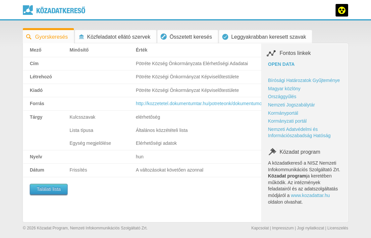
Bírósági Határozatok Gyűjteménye (304, 80)
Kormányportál (283, 113)
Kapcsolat (260, 228)
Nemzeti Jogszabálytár (291, 104)
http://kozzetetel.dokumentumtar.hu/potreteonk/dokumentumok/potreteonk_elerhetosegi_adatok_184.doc (243, 103)
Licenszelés (337, 228)
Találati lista (49, 189)
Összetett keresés (186, 36)
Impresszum (282, 228)
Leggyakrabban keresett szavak (264, 37)
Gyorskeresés (47, 37)
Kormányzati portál (287, 121)
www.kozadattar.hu (310, 195)
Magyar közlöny (284, 88)
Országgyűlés (282, 96)
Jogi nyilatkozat (310, 228)
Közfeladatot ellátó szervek (114, 37)
